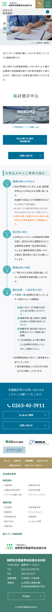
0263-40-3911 (28, 405)
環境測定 (7, 480)
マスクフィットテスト (37, 494)
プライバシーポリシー (34, 465)
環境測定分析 (34, 485)
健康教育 (32, 516)
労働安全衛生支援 (12, 489)
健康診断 (7, 502)
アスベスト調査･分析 (13, 494)
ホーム (6, 460)
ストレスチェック (35, 512)
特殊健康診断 (10, 516)
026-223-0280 (28, 569)
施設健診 (8, 512)
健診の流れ (9, 521)
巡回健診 (8, 507)
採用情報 (29, 460)
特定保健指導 (34, 507)
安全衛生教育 (9, 473)
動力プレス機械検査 (12, 533)
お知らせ (17, 460)
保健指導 (8, 526)
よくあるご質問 (35, 521)
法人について (42, 460)
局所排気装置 (34, 489)
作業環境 (8, 485)
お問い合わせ (15, 465)
